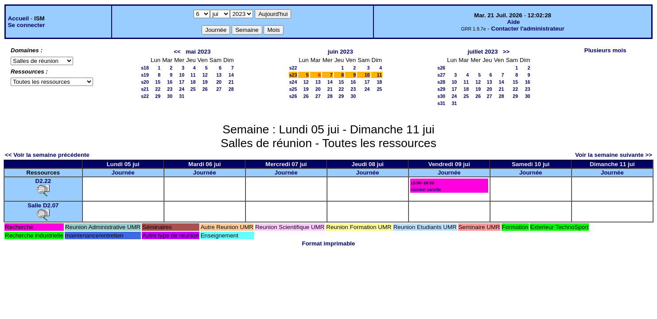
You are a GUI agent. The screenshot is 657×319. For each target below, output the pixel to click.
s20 (145, 82)
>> (506, 51)
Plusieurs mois (605, 50)
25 (193, 89)
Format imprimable (328, 243)
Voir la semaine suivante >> (613, 155)
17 (181, 82)
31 (181, 96)
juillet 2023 (482, 51)
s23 (293, 75)
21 (231, 82)
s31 (441, 103)
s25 (293, 89)
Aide (513, 22)
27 (219, 89)
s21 (145, 89)
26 (205, 89)
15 (157, 82)
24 (181, 89)
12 (205, 75)
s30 (441, 96)
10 (181, 75)
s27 (441, 75)
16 (169, 82)
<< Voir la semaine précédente (47, 155)
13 (219, 75)
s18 (145, 67)
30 (169, 96)
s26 (293, 96)
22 (157, 89)
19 (205, 82)
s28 (441, 82)
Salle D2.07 (42, 205)
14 (231, 75)
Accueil (18, 18)
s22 (145, 96)
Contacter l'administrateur (527, 28)
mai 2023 (198, 51)
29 (157, 96)
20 (219, 82)
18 (193, 82)
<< (177, 51)
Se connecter (26, 25)
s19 (145, 75)
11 (193, 75)
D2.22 (43, 181)
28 (231, 89)
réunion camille (426, 189)
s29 (441, 89)
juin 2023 (340, 51)
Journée (123, 172)
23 (169, 89)
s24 (293, 82)
